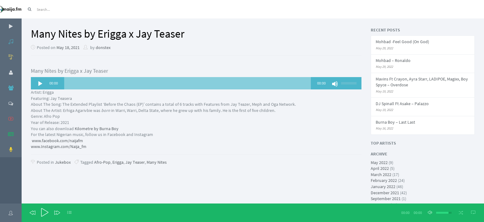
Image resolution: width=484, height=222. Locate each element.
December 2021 (385, 192)
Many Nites (157, 162)
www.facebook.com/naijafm (57, 140)
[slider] (187, 83)
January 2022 (383, 186)
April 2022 (380, 168)
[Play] (40, 84)
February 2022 (384, 180)
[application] (196, 83)
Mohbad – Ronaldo (393, 60)
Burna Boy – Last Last (395, 122)
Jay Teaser (135, 162)
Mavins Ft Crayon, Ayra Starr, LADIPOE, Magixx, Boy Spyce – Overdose (422, 82)
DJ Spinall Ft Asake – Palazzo (402, 103)
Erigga (117, 162)
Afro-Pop (102, 162)
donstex (103, 47)
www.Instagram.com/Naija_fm (58, 146)
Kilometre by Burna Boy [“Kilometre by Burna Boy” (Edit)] (97, 128)
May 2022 (379, 162)
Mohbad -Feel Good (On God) (402, 41)
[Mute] (335, 84)
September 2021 (386, 198)
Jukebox (63, 162)
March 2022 (381, 174)
